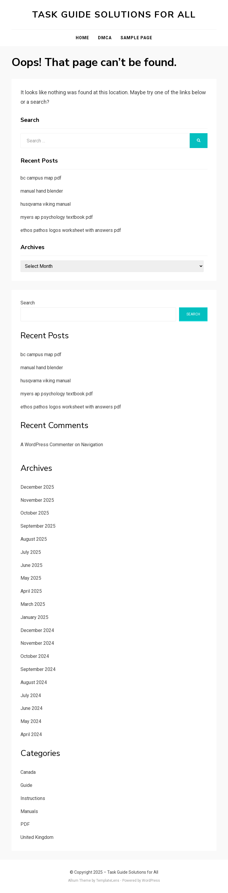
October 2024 (34, 656)
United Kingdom (36, 837)
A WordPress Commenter (47, 444)
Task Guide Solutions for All (114, 15)
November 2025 (37, 500)
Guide (26, 785)
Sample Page (136, 37)
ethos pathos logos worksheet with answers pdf (70, 230)
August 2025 (33, 539)
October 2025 (34, 513)
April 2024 (31, 734)
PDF (25, 824)
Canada (28, 772)
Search (27, 303)
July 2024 (30, 695)
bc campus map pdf (40, 178)
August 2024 (33, 682)
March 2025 (32, 604)
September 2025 (38, 526)
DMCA (105, 37)
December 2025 (37, 487)
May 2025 (30, 578)
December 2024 (37, 630)
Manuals (29, 811)
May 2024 (30, 721)
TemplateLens (107, 880)
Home (82, 37)
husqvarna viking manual (45, 204)
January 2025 (34, 617)
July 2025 (30, 552)
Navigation (92, 444)
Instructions (32, 798)
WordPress (151, 880)
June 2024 (31, 708)
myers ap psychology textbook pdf (56, 217)
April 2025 (31, 591)
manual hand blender (41, 191)
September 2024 (38, 669)
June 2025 (31, 565)
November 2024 (37, 643)
